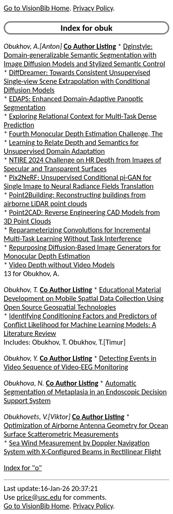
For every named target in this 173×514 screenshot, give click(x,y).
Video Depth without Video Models (62, 264)
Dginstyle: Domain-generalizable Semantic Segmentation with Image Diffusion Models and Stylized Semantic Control (84, 55)
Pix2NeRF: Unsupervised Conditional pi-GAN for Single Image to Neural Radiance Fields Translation (79, 182)
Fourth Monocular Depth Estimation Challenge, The (86, 133)
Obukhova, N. (24, 383)
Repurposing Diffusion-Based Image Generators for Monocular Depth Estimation (82, 251)
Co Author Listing (90, 46)
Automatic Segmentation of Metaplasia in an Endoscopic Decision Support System (85, 392)
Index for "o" (23, 467)
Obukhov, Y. (21, 358)
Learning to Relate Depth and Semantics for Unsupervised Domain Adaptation (71, 147)
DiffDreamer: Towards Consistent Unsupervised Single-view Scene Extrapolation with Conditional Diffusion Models (77, 81)
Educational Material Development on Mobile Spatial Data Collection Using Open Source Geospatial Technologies (84, 298)
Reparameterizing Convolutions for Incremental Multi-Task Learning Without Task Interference (77, 234)
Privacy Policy (93, 8)
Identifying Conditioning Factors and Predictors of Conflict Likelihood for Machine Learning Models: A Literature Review (80, 325)
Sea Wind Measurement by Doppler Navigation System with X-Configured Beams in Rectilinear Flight (82, 447)
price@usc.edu (39, 497)
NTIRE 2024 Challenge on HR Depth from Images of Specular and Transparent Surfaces (82, 164)
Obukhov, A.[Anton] (33, 46)
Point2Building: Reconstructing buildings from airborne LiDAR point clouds (75, 199)
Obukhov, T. (21, 289)
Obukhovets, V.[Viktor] (37, 416)
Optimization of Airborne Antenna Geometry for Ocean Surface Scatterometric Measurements (86, 430)
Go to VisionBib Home (36, 8)
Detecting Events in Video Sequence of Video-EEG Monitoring (80, 362)
